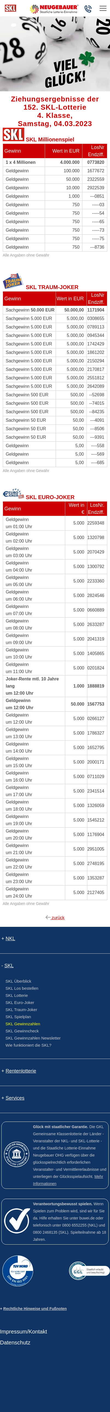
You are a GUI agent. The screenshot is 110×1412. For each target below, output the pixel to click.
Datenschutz (15, 1343)
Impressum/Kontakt (23, 1332)
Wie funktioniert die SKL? (28, 1045)
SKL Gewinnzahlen (22, 1023)
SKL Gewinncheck (22, 1031)
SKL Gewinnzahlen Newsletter (33, 1038)
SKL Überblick (18, 981)
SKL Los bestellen (21, 988)
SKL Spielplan (18, 1016)
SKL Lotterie (16, 995)
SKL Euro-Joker (19, 1002)
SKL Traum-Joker (21, 1009)
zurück (55, 917)
